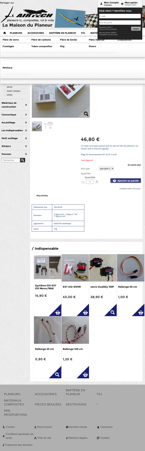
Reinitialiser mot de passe (108, 34)
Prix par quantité (86, 171)
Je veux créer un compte (108, 29)
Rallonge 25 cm (44, 349)
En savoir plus (134, 165)
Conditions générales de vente (19, 436)
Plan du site (44, 438)
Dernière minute (78, 427)
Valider (136, 28)
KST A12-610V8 (72, 286)
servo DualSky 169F (102, 286)
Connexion (108, 5)
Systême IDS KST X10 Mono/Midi (45, 287)
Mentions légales (78, 438)
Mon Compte (111, 2)
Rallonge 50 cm (127, 286)
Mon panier (131, 2)
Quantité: (90, 177)
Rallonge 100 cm (73, 349)
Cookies (105, 438)
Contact (10, 427)
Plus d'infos (42, 195)
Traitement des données (19, 445)
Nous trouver (44, 427)
